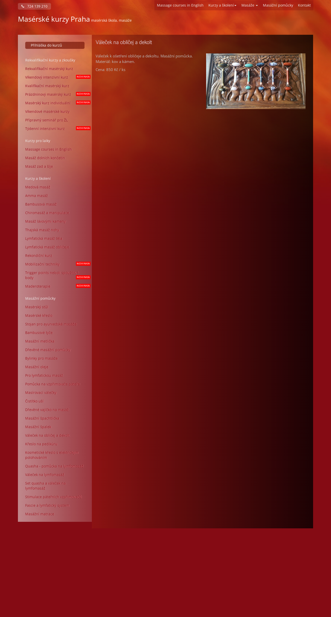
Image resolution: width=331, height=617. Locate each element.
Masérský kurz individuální (56, 102)
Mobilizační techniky (56, 264)
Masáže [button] (249, 5)
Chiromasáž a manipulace (47, 212)
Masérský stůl (36, 306)
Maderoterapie (56, 286)
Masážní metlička (39, 341)
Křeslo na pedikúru (41, 443)
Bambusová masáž (41, 204)
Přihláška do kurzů (46, 45)
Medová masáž (37, 187)
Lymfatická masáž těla (43, 238)
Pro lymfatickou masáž (44, 375)
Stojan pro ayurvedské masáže (51, 324)
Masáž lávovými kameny (45, 221)
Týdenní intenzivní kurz (56, 128)
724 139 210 (34, 6)
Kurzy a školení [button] (222, 5)
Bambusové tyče (39, 332)
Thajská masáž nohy (42, 229)
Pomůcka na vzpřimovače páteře (52, 384)
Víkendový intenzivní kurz (56, 77)
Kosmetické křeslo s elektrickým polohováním (51, 455)
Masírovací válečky (41, 392)
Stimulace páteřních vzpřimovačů (53, 496)
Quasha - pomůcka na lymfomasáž (54, 466)
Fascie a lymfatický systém (47, 505)
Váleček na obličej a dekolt (47, 435)
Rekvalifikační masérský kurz (49, 68)
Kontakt (304, 5)
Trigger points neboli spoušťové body (56, 275)
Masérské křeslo (38, 315)
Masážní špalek (38, 426)
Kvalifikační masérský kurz (47, 85)
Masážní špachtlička (42, 418)
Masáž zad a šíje (39, 166)
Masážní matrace (39, 513)
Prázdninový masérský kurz (56, 94)
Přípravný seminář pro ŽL (46, 120)
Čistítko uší (34, 401)
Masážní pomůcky (278, 5)
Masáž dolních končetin (45, 157)
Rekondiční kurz (38, 255)
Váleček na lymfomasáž (44, 474)
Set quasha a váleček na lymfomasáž (45, 486)
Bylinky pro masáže (41, 358)
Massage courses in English (180, 5)
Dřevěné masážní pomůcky (48, 349)
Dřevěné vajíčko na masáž (47, 409)
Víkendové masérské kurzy (47, 111)
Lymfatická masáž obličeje (47, 247)
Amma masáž (36, 195)
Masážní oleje (36, 366)
